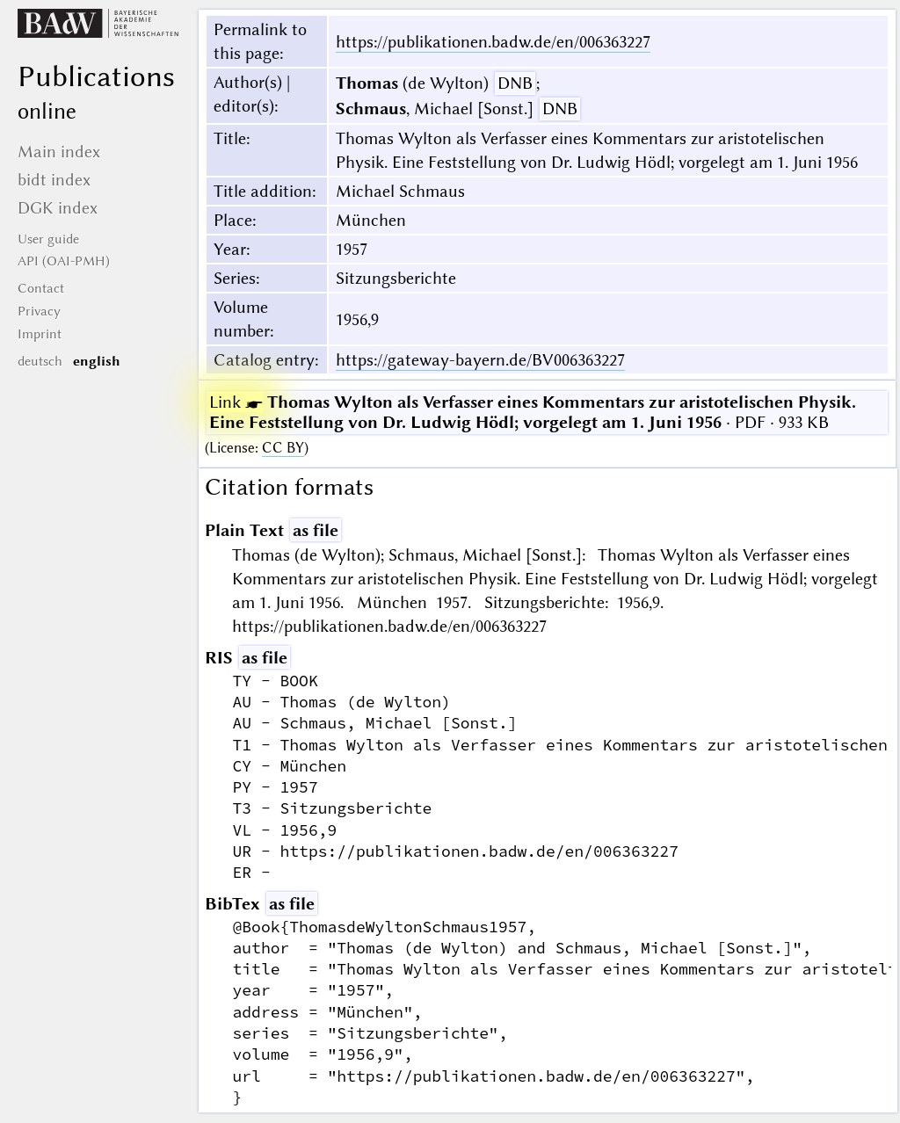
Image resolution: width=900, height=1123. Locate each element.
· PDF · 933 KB (532, 412)
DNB (515, 83)
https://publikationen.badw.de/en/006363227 (493, 42)
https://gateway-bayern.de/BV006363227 (480, 360)
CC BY (283, 447)
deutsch (40, 361)
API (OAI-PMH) (64, 261)
